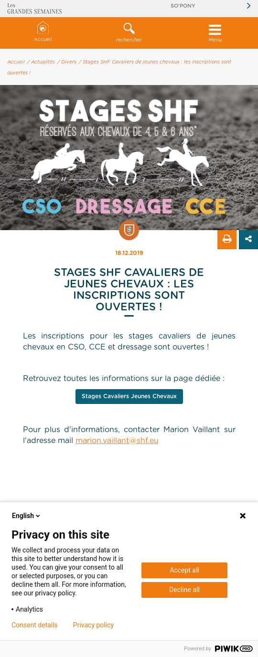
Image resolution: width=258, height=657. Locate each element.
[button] (129, 33)
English (27, 515)
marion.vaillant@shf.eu (117, 441)
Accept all (184, 570)
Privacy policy (93, 625)
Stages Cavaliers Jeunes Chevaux (129, 396)
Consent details (34, 625)
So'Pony (183, 6)
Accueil (43, 31)
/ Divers (66, 62)
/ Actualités (41, 62)
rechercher (129, 32)
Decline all (184, 589)
